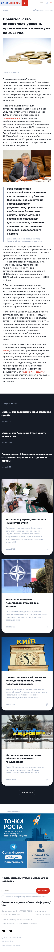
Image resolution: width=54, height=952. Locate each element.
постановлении (11, 117)
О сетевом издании (11, 914)
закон (6, 350)
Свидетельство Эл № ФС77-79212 (17, 911)
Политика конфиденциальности (17, 919)
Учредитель (40, 911)
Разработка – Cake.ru (11, 945)
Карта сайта (7, 941)
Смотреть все (27, 792)
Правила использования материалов (19, 923)
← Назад (5, 10)
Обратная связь (42, 914)
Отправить (43, 891)
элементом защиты (33, 371)
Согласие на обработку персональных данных (25, 897)
